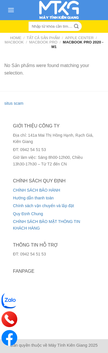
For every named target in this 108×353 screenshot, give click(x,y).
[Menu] (10, 10)
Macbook (14, 42)
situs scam (13, 103)
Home (15, 38)
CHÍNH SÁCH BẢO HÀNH (36, 190)
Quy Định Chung (28, 213)
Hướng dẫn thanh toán (33, 198)
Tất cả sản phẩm (43, 38)
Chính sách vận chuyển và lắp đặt (43, 205)
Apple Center (79, 38)
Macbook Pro (43, 42)
